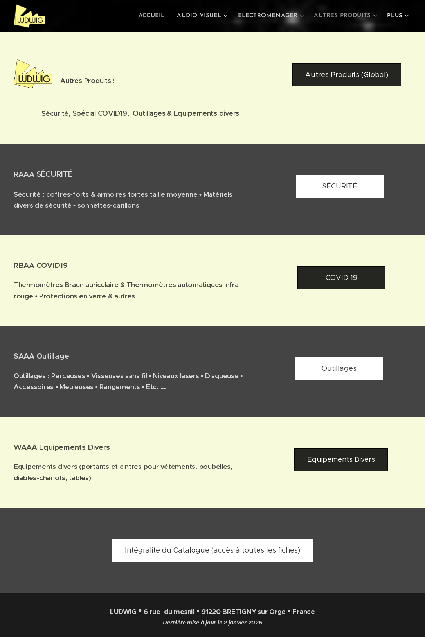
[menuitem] (159, 16)
